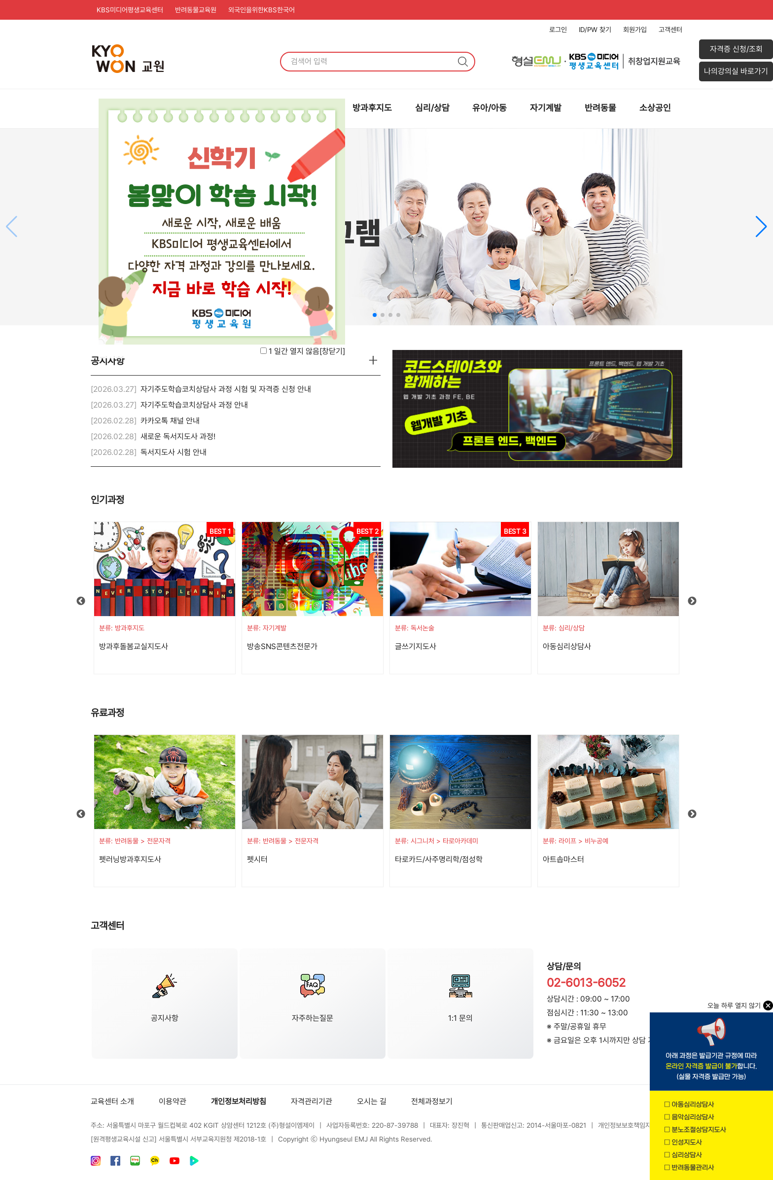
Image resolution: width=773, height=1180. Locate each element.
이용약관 (172, 1101)
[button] (761, 227)
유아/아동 (489, 108)
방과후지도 (372, 108)
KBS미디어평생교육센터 (130, 10)
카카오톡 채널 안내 (170, 420)
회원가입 (635, 30)
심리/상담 (432, 108)
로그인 (558, 30)
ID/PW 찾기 (595, 30)
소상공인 (655, 108)
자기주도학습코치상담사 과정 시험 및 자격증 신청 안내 (226, 389)
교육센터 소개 (112, 1101)
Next (692, 601)
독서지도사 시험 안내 (174, 452)
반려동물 (600, 108)
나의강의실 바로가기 (736, 71)
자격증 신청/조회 (736, 49)
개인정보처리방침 (238, 1101)
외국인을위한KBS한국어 (261, 10)
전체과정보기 (432, 1101)
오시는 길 (371, 1101)
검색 (463, 62)
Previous (81, 601)
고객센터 (670, 30)
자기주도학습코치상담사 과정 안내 (194, 405)
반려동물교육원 (195, 10)
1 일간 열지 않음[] (307, 351)
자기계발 (546, 108)
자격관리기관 (311, 1101)
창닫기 (332, 351)
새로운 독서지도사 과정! (178, 436)
